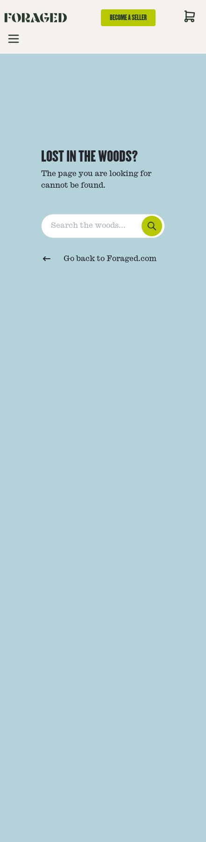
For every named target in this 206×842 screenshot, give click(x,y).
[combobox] (103, 224)
